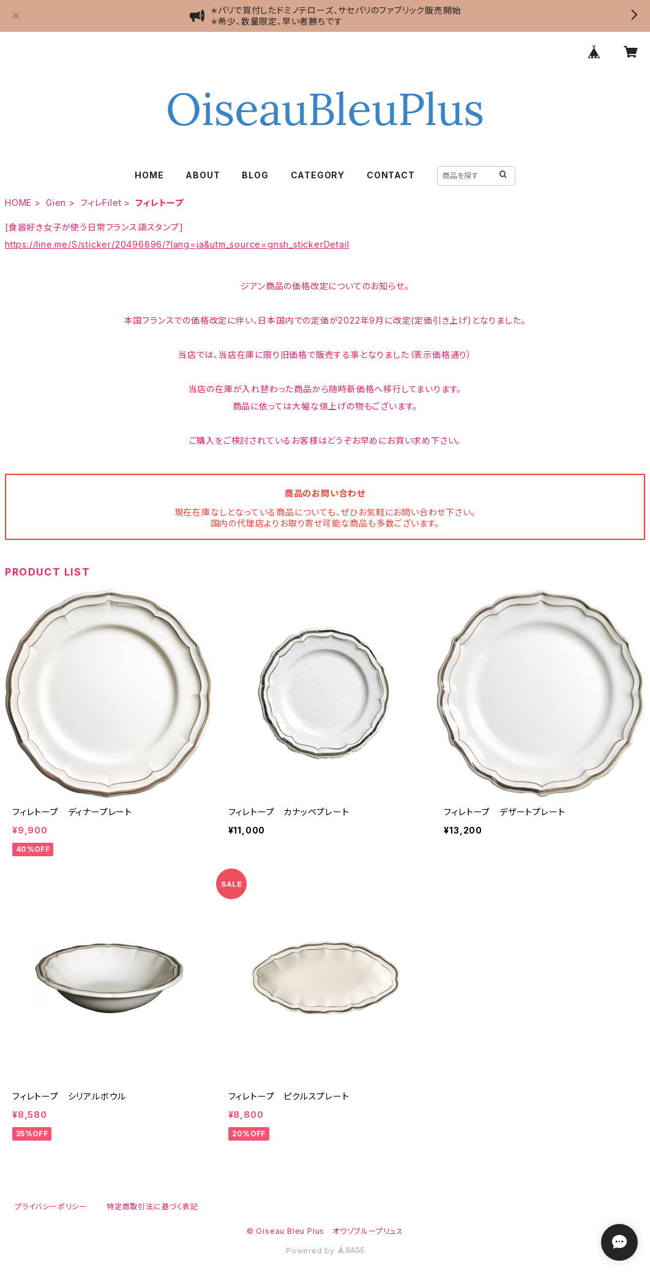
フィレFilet (100, 202)
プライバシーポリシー (51, 1206)
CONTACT (391, 175)
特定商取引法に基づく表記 (152, 1206)
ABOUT (202, 175)
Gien (56, 202)
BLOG (255, 175)
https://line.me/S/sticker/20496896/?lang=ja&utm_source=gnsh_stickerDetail (177, 244)
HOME (149, 175)
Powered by (325, 1250)
